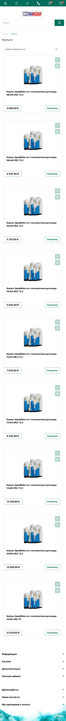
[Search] (59, 23)
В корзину (52, 108)
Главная (5, 34)
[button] (27, 3)
